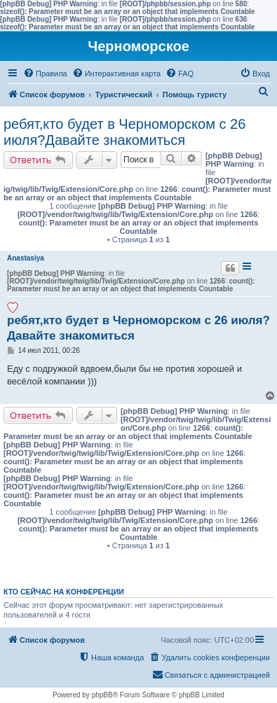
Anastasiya (25, 258)
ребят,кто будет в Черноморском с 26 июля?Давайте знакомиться (124, 132)
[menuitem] (45, 73)
